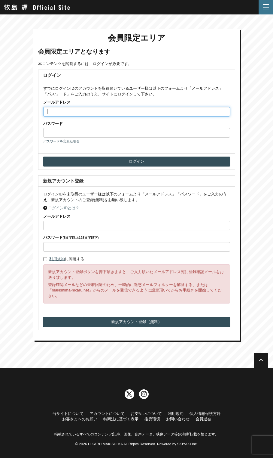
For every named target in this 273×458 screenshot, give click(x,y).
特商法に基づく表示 (120, 419)
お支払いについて (146, 413)
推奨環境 (152, 419)
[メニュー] (266, 7)
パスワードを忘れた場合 (61, 141)
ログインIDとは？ (63, 208)
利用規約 (57, 259)
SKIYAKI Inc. (187, 444)
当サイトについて (67, 413)
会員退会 (203, 419)
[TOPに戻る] (261, 360)
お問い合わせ (178, 419)
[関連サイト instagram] (144, 394)
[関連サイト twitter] (129, 394)
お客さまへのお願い (79, 419)
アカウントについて (107, 413)
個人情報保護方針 (205, 413)
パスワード (53, 123)
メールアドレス (57, 102)
